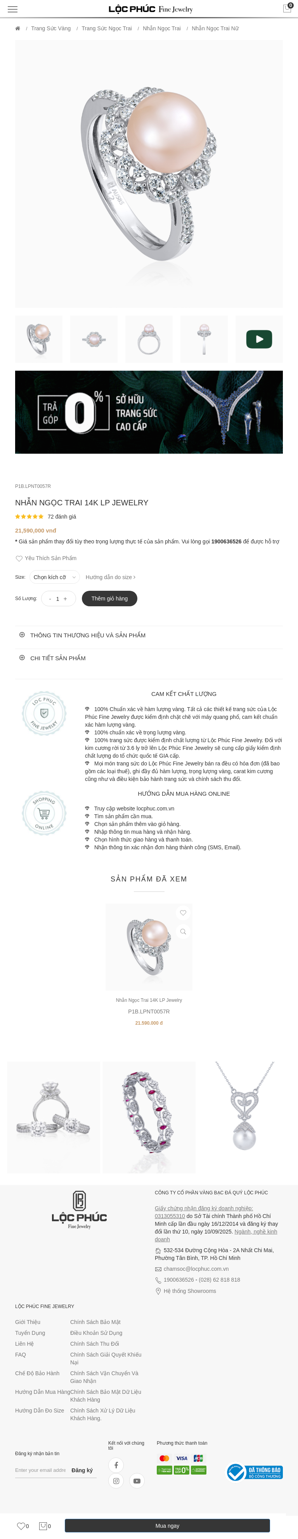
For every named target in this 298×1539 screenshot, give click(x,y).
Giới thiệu (27, 1322)
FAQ (20, 1355)
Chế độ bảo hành (37, 1373)
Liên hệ (24, 1344)
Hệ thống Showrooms (190, 1291)
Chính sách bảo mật (95, 1322)
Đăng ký (82, 1470)
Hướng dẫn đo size (39, 1410)
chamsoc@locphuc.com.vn (196, 1269)
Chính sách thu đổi (94, 1344)
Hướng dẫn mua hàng (42, 1392)
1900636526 (179, 1280)
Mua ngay (167, 1526)
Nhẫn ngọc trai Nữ (215, 28)
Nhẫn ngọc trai (162, 28)
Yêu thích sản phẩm (45, 558)
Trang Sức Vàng (51, 28)
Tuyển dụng (30, 1333)
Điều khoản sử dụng (96, 1333)
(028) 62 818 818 (219, 1280)
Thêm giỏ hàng (110, 598)
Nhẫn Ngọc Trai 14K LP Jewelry (149, 1000)
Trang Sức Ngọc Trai (107, 28)
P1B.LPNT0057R (33, 486)
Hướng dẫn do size (110, 577)
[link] (23, 1526)
